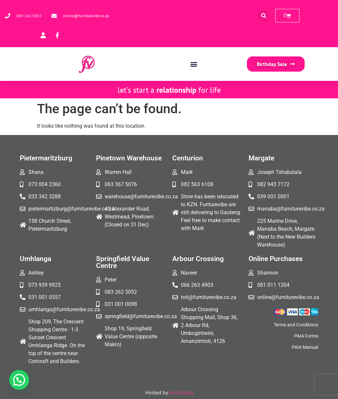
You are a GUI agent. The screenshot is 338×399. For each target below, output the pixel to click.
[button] (263, 16)
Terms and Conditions (296, 324)
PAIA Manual (305, 347)
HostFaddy (181, 392)
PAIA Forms (306, 336)
